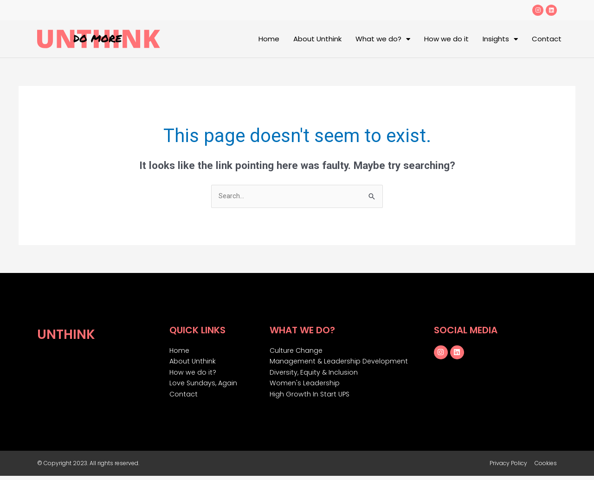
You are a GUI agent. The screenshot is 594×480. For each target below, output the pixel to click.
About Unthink (317, 39)
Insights (500, 39)
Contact (547, 39)
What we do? (382, 39)
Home (268, 39)
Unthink (69, 334)
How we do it (446, 39)
